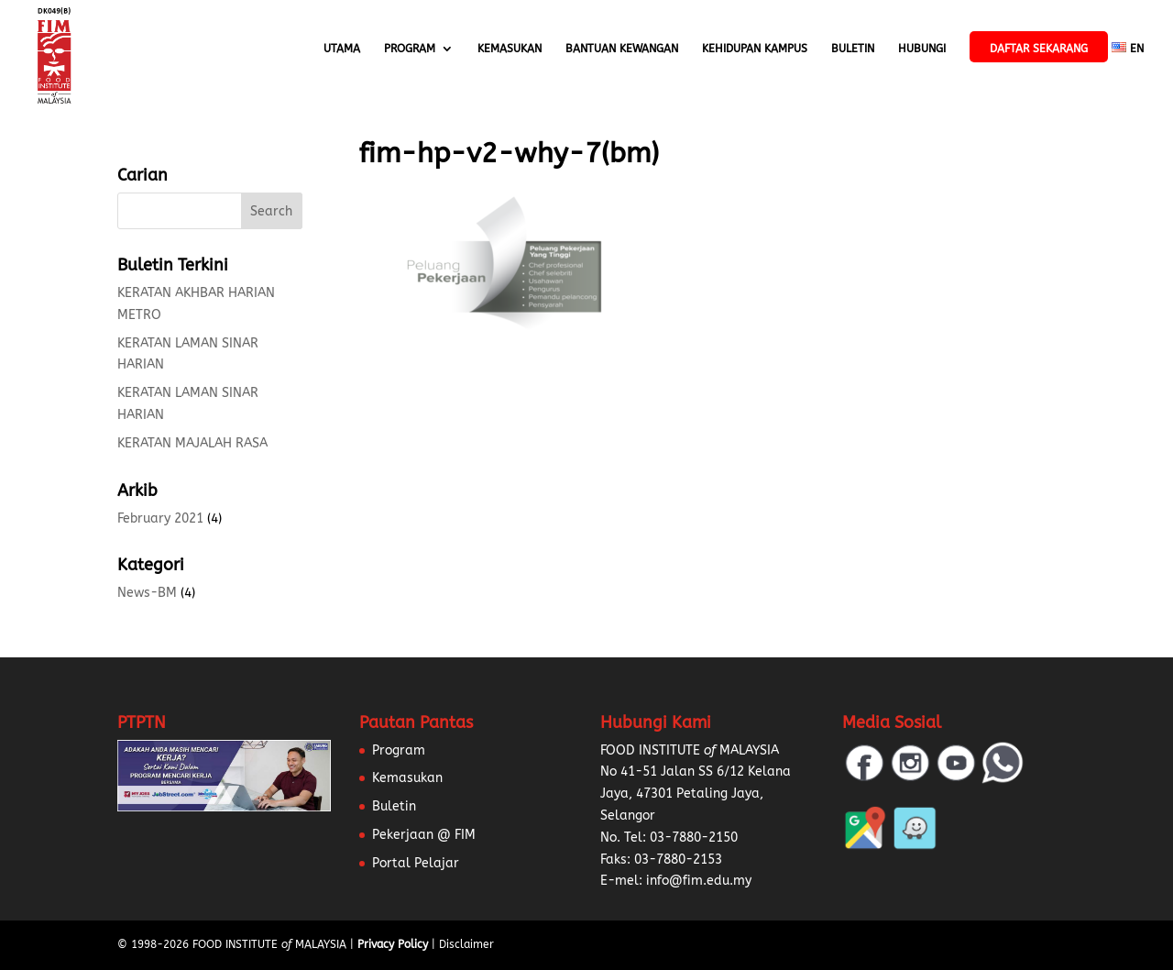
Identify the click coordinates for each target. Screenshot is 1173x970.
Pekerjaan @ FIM (424, 835)
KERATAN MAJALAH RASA (192, 443)
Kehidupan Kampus (754, 48)
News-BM (147, 593)
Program (409, 48)
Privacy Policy (392, 944)
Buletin (852, 48)
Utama (341, 48)
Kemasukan (509, 48)
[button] (37, 933)
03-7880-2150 (694, 837)
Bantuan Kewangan (621, 48)
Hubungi (922, 48)
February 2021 (160, 518)
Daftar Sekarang (1039, 48)
